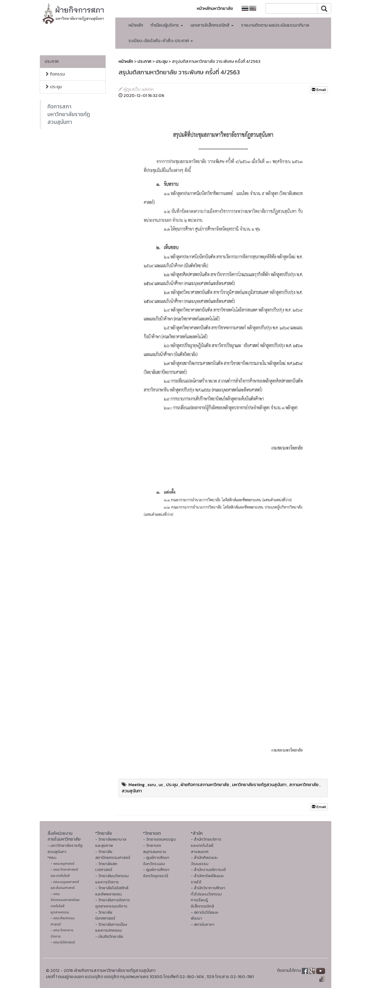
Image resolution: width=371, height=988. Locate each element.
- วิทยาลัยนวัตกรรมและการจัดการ (112, 879)
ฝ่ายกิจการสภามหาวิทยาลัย (205, 784)
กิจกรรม (55, 74)
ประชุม (53, 87)
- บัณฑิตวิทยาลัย (109, 936)
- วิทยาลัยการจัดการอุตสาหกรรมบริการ (112, 903)
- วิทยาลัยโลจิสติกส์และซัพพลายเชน (111, 891)
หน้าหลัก (135, 25)
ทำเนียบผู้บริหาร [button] (166, 25)
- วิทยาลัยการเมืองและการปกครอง (111, 927)
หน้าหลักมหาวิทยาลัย (215, 8)
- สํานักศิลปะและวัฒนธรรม (204, 861)
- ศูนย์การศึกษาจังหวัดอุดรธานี (156, 873)
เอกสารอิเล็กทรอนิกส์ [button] (212, 25)
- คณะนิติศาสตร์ (63, 942)
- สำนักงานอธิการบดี (208, 870)
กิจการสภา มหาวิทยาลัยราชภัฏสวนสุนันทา (68, 114)
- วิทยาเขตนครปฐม (159, 839)
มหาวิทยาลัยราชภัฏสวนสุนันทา (259, 784)
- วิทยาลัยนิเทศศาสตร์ (105, 915)
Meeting (136, 784)
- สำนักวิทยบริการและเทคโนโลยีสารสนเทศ (206, 845)
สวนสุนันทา (132, 791)
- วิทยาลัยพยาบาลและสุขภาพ (110, 842)
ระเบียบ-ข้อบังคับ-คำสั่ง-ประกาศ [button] (160, 40)
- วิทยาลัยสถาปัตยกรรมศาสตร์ (112, 855)
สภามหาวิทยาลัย (304, 784)
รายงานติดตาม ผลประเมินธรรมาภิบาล (275, 25)
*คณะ (51, 857)
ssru (151, 784)
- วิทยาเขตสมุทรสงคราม (154, 848)
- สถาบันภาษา (202, 924)
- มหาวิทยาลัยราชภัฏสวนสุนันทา (65, 848)
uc (161, 784)
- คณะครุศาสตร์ (62, 863)
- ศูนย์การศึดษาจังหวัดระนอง (156, 861)
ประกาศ (52, 61)
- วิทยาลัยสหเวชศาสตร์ (106, 867)
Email (319, 90)
